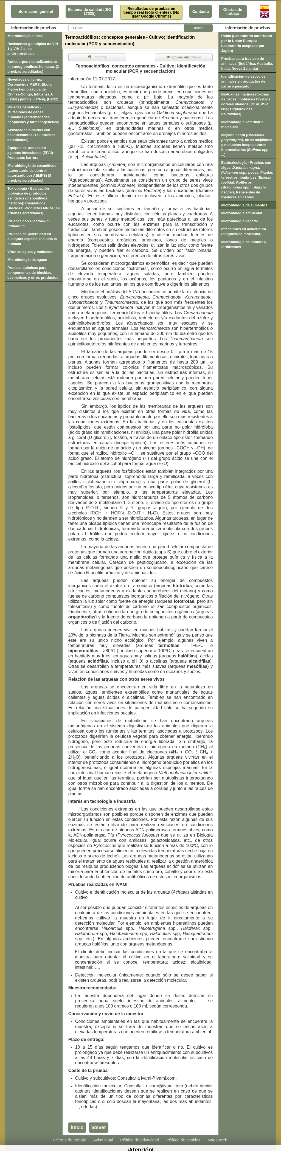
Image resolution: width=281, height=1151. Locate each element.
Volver (98, 1127)
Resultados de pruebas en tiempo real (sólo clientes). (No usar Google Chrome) (151, 12)
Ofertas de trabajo (232, 11)
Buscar (198, 28)
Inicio (77, 1127)
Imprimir (97, 57)
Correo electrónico (184, 57)
